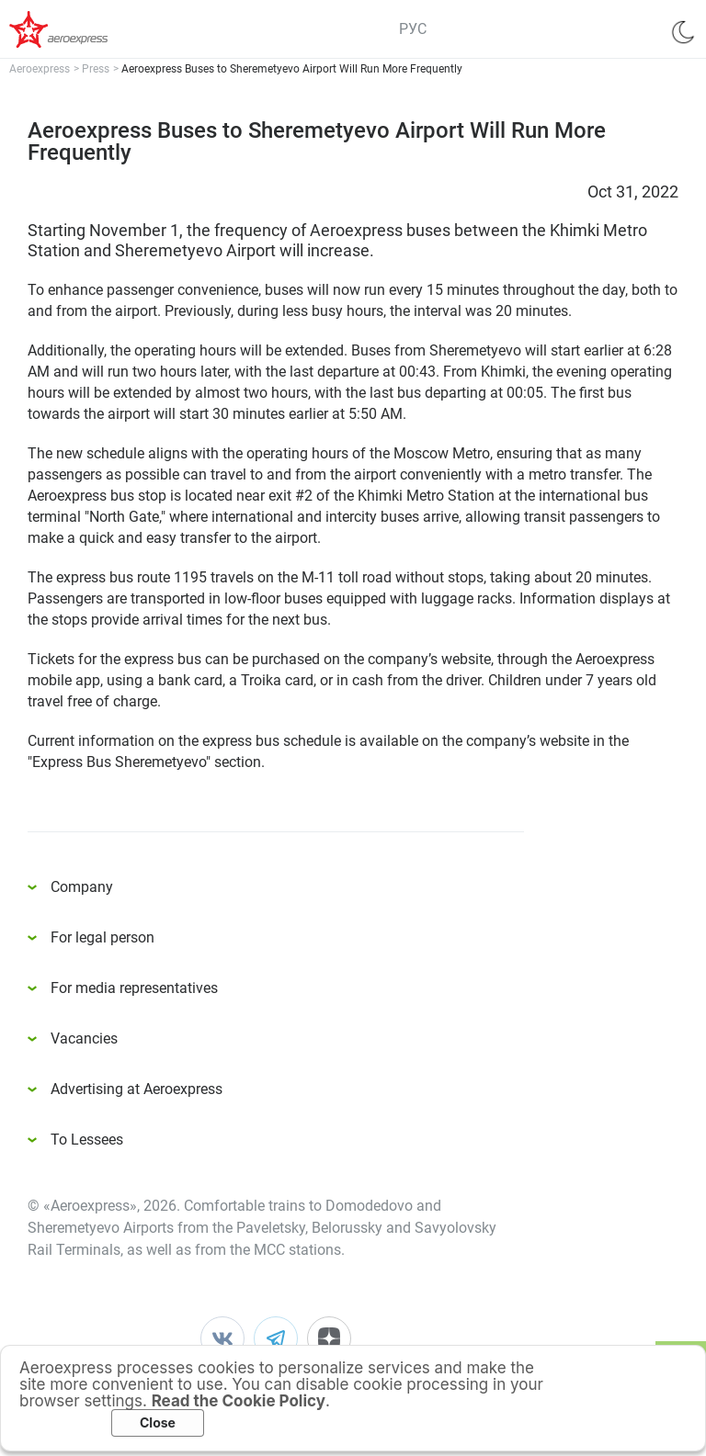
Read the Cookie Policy (238, 1401)
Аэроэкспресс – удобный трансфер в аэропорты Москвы (82, 29)
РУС (413, 29)
